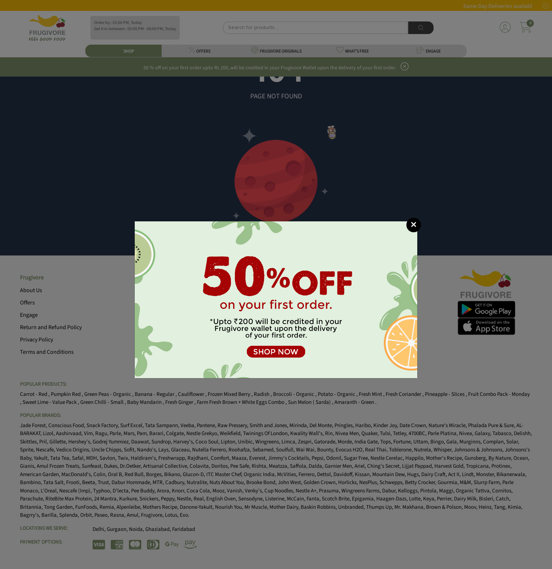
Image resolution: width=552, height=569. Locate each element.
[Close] (413, 225)
